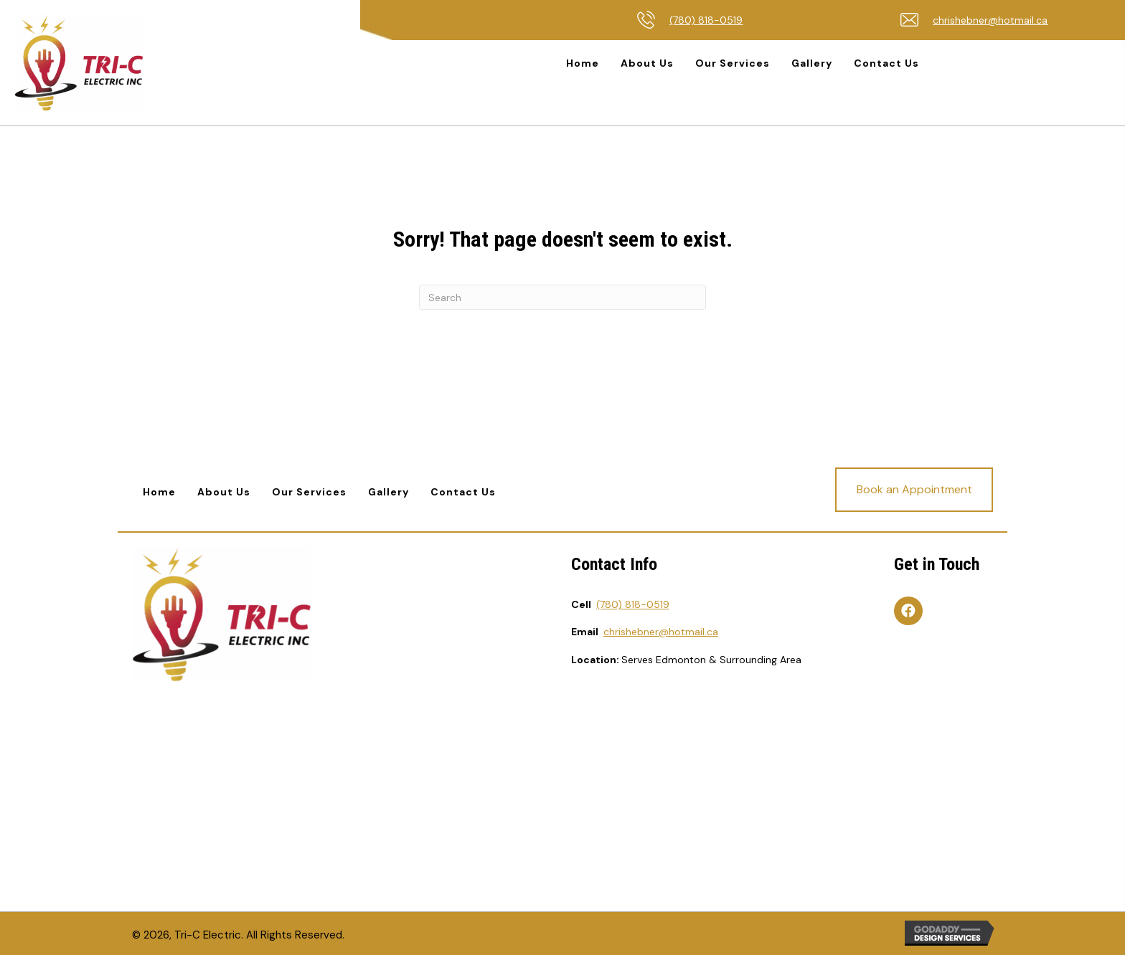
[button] (914, 489)
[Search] (562, 297)
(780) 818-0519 (706, 20)
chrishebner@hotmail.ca (990, 20)
